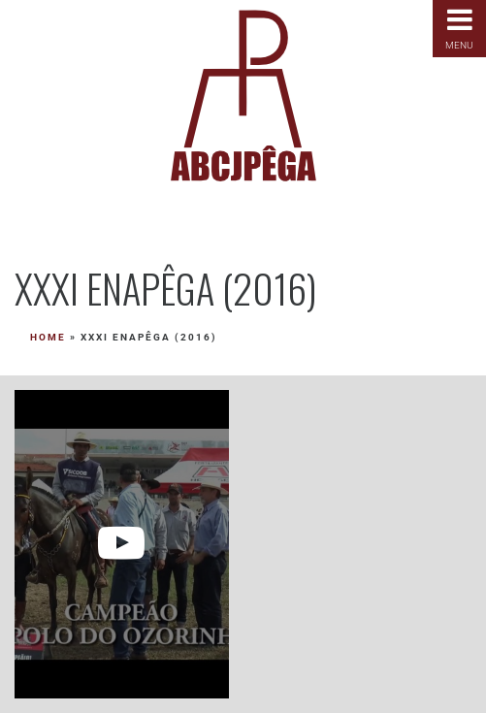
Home (48, 337)
